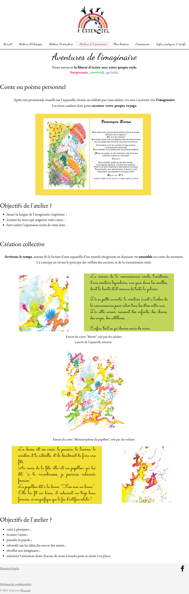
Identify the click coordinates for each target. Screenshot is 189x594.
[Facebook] (182, 568)
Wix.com (25, 590)
